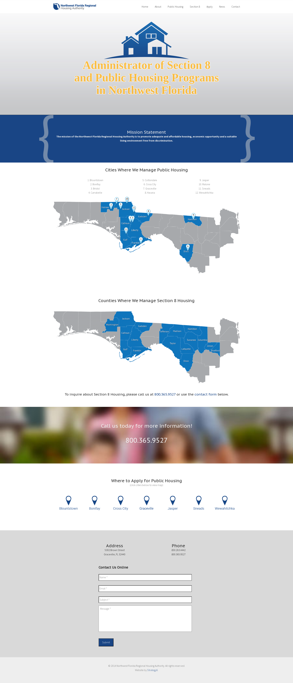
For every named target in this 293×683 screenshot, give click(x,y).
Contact (235, 6)
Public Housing (175, 6)
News (222, 6)
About (158, 6)
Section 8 (195, 6)
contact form (206, 394)
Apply (210, 6)
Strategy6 (152, 670)
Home (145, 6)
